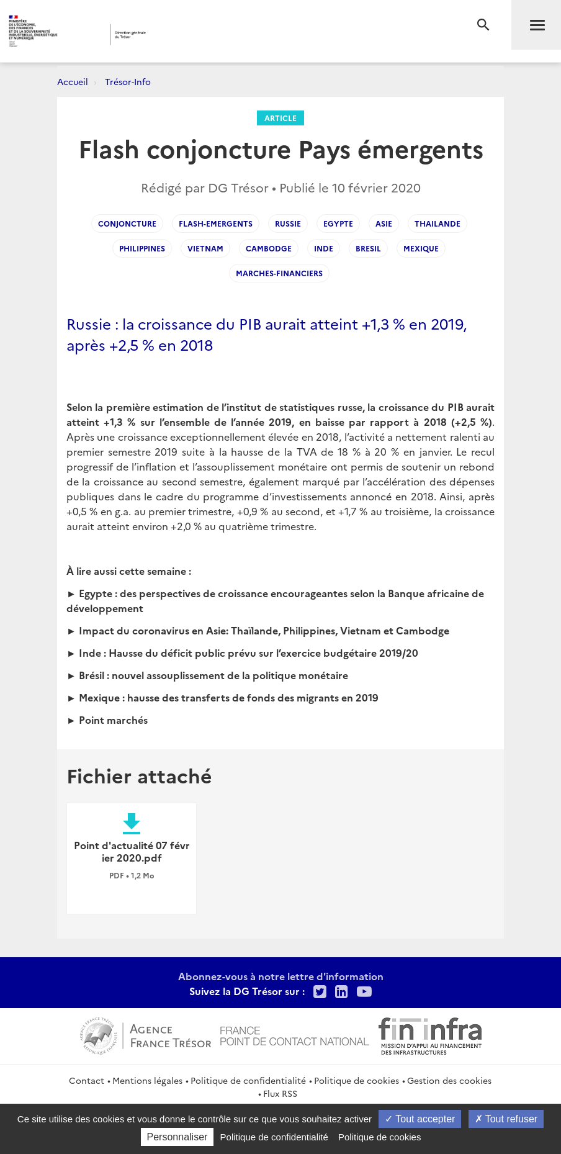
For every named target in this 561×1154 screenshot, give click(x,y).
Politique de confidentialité (248, 1080)
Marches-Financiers (279, 273)
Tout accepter (420, 1119)
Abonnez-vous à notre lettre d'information (281, 976)
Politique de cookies (356, 1080)
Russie (288, 223)
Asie (383, 223)
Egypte (338, 223)
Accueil (72, 81)
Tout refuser (506, 1119)
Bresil (368, 248)
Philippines (142, 248)
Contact (86, 1080)
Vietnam (205, 248)
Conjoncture (127, 223)
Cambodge (269, 248)
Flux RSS (280, 1093)
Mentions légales (147, 1080)
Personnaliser (177, 1137)
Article (280, 117)
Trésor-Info (128, 81)
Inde (323, 248)
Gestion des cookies (449, 1080)
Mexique (421, 248)
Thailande (437, 223)
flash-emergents (216, 223)
